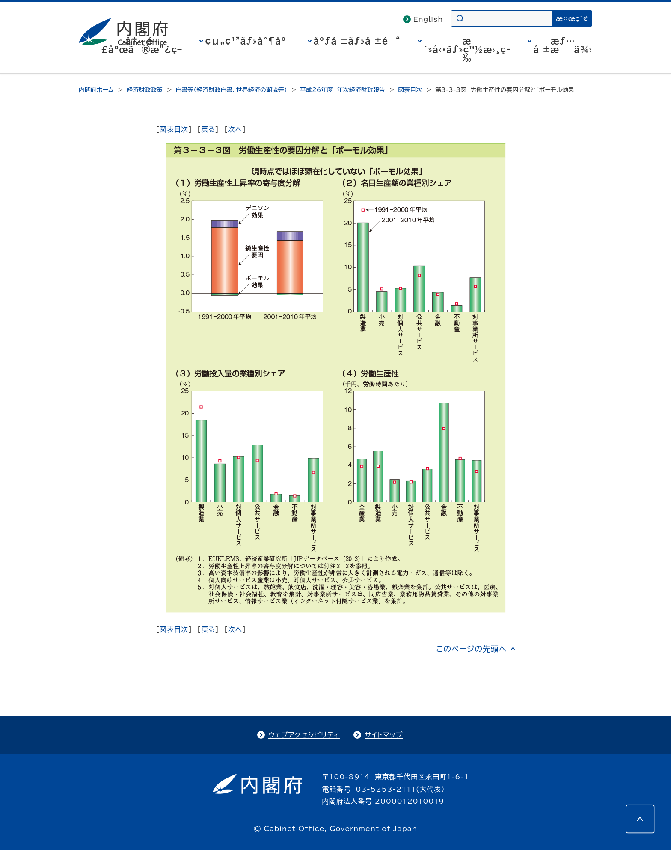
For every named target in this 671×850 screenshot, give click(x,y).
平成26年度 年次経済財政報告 (342, 90)
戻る (208, 129)
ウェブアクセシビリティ (304, 734)
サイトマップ (384, 734)
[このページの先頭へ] (640, 819)
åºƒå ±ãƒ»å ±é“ (357, 40)
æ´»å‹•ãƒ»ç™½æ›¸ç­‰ (467, 49)
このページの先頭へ (471, 649)
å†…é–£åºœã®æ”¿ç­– (141, 45)
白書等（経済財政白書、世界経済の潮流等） (231, 90)
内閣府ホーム (96, 90)
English (428, 19)
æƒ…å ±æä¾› (563, 45)
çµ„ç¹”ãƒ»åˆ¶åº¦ (248, 40)
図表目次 (410, 90)
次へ (235, 129)
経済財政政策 (145, 90)
